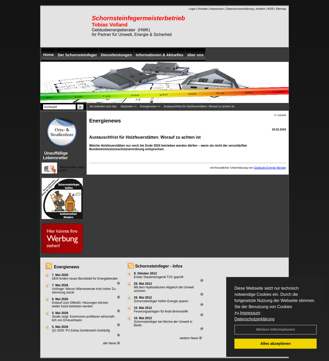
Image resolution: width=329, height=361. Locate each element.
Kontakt (202, 8)
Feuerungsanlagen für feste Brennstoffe (161, 311)
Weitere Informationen (275, 329)
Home (48, 54)
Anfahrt (260, 8)
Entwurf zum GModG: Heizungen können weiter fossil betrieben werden (80, 304)
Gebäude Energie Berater (270, 167)
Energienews (66, 267)
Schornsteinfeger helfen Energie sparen (161, 301)
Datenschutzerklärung (254, 319)
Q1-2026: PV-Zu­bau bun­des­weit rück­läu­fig (81, 330)
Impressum (250, 313)
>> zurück (280, 115)
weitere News (191, 338)
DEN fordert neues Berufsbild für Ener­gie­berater (85, 278)
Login (192, 8)
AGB (270, 8)
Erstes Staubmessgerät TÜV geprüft (159, 277)
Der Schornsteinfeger (77, 55)
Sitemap (281, 8)
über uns (195, 55)
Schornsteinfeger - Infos (158, 266)
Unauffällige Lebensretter (55, 155)
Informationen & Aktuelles (159, 55)
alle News (111, 343)
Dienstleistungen (116, 55)
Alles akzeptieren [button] (275, 343)
